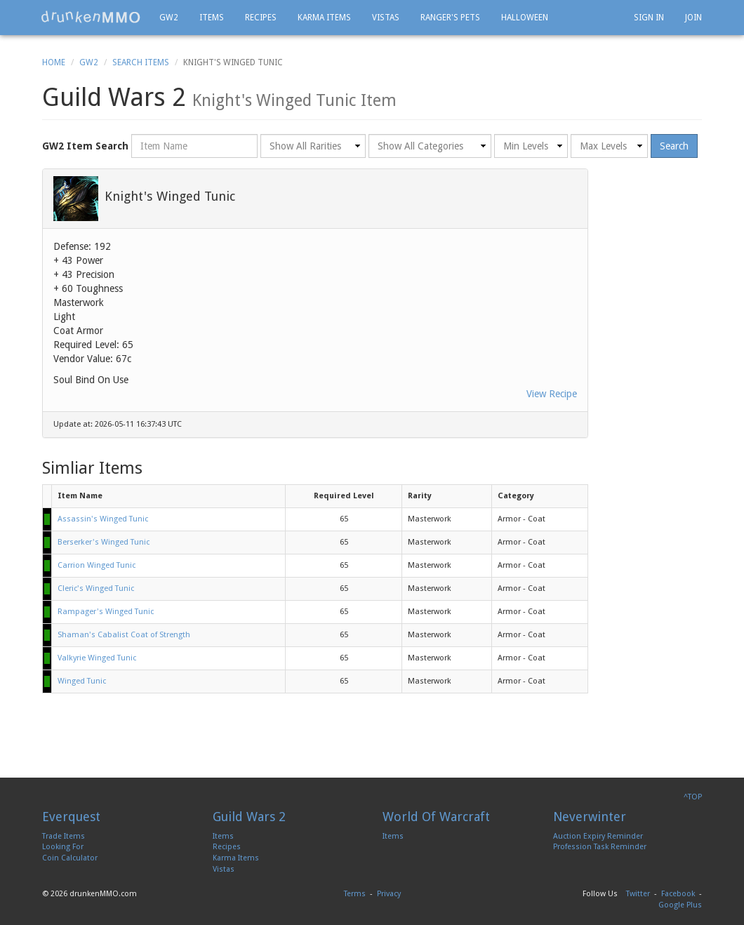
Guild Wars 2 (249, 816)
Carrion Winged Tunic (96, 565)
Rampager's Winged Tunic (106, 611)
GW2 (168, 17)
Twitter (638, 893)
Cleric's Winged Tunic (96, 588)
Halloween (524, 17)
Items (211, 17)
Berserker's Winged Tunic (104, 542)
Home (53, 62)
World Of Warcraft (436, 816)
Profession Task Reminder (599, 846)
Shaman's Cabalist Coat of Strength (124, 634)
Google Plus (680, 905)
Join (693, 17)
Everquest (71, 816)
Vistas (385, 17)
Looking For (63, 846)
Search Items (140, 62)
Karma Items (324, 17)
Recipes (261, 17)
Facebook (678, 893)
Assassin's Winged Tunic (103, 519)
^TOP (693, 796)
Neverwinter (589, 816)
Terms (355, 893)
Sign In (649, 17)
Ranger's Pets (450, 17)
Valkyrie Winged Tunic (97, 658)
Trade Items (63, 836)
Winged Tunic (82, 681)
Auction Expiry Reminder (598, 836)
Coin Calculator (70, 858)
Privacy (389, 893)
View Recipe (551, 393)
